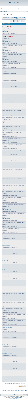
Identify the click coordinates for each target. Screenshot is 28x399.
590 (8, 276)
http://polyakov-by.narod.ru (7, 353)
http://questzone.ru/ (5, 31)
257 (8, 171)
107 (8, 47)
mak (19, 82)
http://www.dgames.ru (6, 269)
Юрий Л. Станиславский (7, 327)
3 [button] (16, 21)
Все (12, 17)
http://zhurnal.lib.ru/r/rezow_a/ (7, 344)
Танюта (20, 144)
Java (23, 213)
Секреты (8, 390)
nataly (23, 156)
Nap (19, 126)
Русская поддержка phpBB (14, 398)
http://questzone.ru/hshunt (7, 209)
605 (8, 295)
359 (8, 350)
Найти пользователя (6, 17)
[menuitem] (3, 9)
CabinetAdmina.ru (19, 397)
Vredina (20, 150)
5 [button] (19, 21)
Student (23, 185)
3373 (8, 146)
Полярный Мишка (9, 36)
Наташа (23, 234)
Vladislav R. (4, 111)
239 (8, 310)
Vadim (19, 63)
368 (8, 65)
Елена (20, 132)
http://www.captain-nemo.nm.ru (8, 99)
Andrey (20, 348)
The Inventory (14, 389)
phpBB (11, 396)
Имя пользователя (6, 23)
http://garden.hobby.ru (6, 245)
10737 (9, 119)
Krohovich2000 (5, 364)
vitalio (19, 228)
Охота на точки (3, 390)
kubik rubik (4, 198)
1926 (8, 187)
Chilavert (23, 314)
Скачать (19, 390)
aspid (23, 204)
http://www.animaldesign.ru (7, 260)
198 (8, 84)
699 (8, 28)
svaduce (20, 69)
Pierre (20, 104)
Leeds (23, 222)
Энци (26, 390)
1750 (8, 38)
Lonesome (20, 45)
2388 (8, 206)
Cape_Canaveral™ (5, 274)
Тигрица (20, 169)
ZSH (23, 293)
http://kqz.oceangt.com (6, 218)
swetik (23, 377)
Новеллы (16, 390)
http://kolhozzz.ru (5, 59)
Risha (23, 302)
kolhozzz (20, 54)
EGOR (23, 357)
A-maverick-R (20, 339)
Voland (19, 138)
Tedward (9, 26)
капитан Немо (21, 95)
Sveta (23, 117)
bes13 (23, 333)
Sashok (20, 308)
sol (19, 287)
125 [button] (22, 21)
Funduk (19, 163)
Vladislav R (4, 179)
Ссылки (23, 390)
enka (22, 320)
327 (8, 257)
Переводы (12, 390)
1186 (8, 97)
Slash (15, 249)
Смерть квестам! (17, 240)
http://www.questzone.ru (6, 41)
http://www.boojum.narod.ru (7, 122)
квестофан (4, 76)
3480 (8, 242)
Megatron (23, 191)
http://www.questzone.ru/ (6, 50)
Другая (17, 18)
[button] (11, 21)
